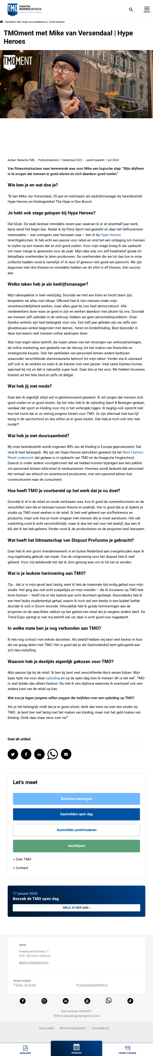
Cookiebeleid (100, 1028)
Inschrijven (76, 846)
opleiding (53, 678)
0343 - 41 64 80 (26, 985)
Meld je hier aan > (76, 907)
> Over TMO (22, 859)
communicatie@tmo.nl (93, 985)
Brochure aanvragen (76, 799)
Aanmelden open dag (76, 814)
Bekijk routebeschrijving (34, 962)
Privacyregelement (73, 1028)
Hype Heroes (111, 235)
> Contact (20, 868)
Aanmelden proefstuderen (76, 830)
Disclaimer (46, 1028)
